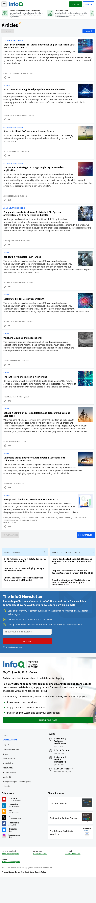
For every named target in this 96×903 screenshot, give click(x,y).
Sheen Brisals (10, 202)
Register (75, 4)
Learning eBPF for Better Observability (24, 308)
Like (9, 80)
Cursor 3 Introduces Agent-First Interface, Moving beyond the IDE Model (24, 599)
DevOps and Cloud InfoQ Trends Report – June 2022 (31, 514)
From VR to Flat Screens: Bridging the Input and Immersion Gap (24, 589)
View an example (65, 626)
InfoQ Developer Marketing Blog (17, 804)
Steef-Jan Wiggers (12, 533)
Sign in (88, 4)
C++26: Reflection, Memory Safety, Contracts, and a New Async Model (25, 580)
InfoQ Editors (9, 786)
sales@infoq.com (40, 879)
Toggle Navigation (4, 4)
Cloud (6, 344)
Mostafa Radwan (11, 535)
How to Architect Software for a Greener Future (29, 136)
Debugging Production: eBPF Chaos (23, 265)
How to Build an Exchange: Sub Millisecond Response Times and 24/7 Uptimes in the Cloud (72, 581)
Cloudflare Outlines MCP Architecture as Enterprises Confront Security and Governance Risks (71, 602)
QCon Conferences (11, 772)
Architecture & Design (13, 43)
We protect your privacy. (12, 668)
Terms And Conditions (25, 897)
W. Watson (8, 454)
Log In (6, 767)
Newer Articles (13, 552)
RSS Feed (21, 25)
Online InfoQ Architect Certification (60, 764)
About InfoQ (8, 790)
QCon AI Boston (61, 773)
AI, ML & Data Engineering (15, 215)
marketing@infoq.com (11, 887)
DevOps (7, 89)
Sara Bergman (10, 156)
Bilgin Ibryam (10, 371)
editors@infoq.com (72, 879)
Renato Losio (52, 533)
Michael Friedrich (12, 291)
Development (13, 572)
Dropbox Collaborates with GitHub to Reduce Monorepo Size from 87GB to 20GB (73, 592)
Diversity (7, 809)
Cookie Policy (41, 897)
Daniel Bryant (65, 533)
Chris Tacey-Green (12, 75)
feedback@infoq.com (10, 879)
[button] (27, 662)
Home (5, 758)
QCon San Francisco (63, 792)
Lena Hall (40, 533)
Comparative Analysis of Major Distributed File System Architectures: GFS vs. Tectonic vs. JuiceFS (32, 220)
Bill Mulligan (10, 408)
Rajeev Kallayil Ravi (13, 119)
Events (6, 776)
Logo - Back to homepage (16, 3)
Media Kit (7, 799)
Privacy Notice (8, 897)
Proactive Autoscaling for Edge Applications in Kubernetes (35, 93)
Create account (10, 762)
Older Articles (83, 552)
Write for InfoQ (10, 781)
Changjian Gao (10, 248)
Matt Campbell (27, 533)
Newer (10, 33)
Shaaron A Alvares (29, 535)
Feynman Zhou (79, 533)
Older (86, 33)
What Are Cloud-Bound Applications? (23, 348)
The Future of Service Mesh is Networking (26, 388)
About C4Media (10, 795)
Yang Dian (8, 497)
